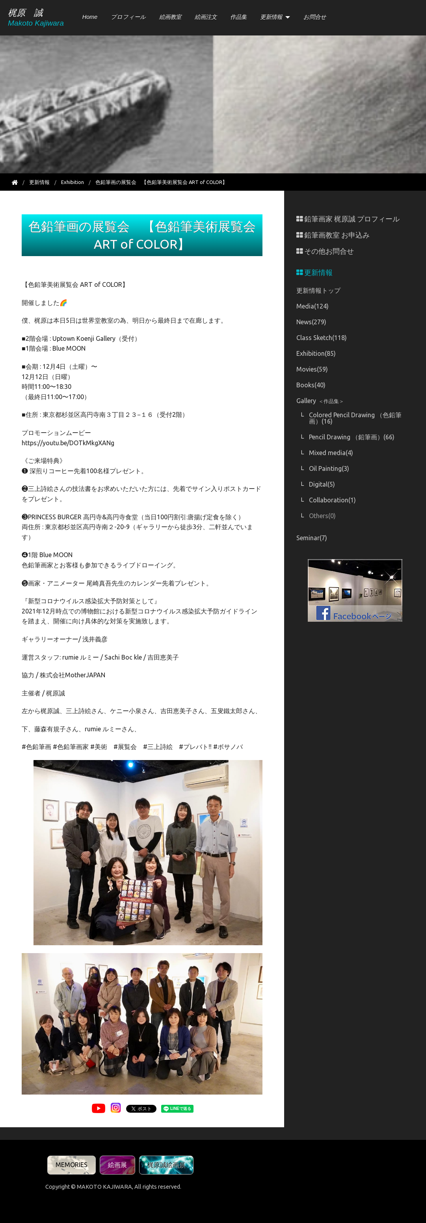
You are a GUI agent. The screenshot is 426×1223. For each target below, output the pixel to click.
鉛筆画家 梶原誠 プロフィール (348, 219)
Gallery (320, 400)
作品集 (238, 17)
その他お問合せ (325, 251)
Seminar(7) (311, 537)
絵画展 (117, 1164)
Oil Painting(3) (329, 468)
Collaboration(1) (332, 500)
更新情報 (271, 17)
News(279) (311, 321)
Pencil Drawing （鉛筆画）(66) (351, 437)
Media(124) (312, 306)
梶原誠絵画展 (166, 1164)
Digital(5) (322, 484)
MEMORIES (71, 1164)
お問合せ (314, 17)
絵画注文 (206, 17)
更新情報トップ (318, 290)
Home (89, 17)
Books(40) (311, 384)
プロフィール (128, 17)
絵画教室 (170, 17)
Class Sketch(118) (321, 337)
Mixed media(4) (331, 452)
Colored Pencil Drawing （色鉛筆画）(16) (355, 418)
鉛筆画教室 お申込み (333, 235)
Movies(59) (312, 369)
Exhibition (72, 182)
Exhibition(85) (316, 353)
